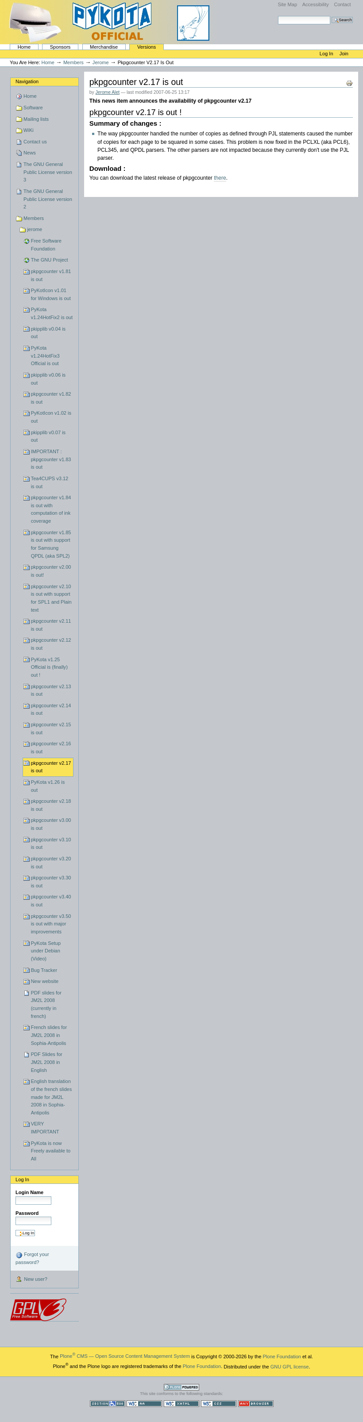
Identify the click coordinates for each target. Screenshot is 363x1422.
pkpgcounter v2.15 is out (51, 728)
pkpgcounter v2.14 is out (51, 709)
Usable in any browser (256, 1403)
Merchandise (104, 47)
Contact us (35, 141)
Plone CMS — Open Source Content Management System (125, 1356)
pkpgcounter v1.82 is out (51, 398)
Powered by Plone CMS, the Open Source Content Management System (181, 1387)
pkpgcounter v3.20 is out (51, 862)
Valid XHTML (181, 1403)
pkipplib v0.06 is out (48, 378)
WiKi (28, 130)
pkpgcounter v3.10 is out (51, 843)
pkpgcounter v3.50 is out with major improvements (51, 923)
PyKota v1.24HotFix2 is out (52, 313)
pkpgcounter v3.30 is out (51, 881)
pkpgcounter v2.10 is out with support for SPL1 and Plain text (51, 598)
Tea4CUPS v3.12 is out (50, 482)
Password (27, 1213)
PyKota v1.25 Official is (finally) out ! (49, 667)
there (220, 178)
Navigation (27, 81)
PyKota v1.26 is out (48, 786)
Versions (146, 47)
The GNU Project (49, 259)
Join (344, 53)
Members (73, 62)
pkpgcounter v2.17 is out (51, 767)
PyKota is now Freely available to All (51, 1151)
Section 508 (107, 1403)
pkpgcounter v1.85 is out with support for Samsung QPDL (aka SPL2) (51, 544)
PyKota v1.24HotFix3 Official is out (45, 355)
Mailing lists (36, 119)
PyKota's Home (110, 22)
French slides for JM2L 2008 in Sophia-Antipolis (49, 1035)
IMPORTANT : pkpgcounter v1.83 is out (51, 459)
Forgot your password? (32, 1258)
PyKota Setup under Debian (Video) (46, 950)
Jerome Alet (108, 92)
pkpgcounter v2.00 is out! (51, 571)
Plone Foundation (282, 1356)
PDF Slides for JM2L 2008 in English (46, 1062)
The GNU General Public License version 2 (47, 199)
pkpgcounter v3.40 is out (51, 900)
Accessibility (315, 4)
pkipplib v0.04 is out (48, 332)
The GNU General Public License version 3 (47, 172)
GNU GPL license (289, 1366)
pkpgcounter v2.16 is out (51, 747)
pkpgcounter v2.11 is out (51, 625)
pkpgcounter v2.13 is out (51, 690)
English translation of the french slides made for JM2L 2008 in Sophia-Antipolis (51, 1097)
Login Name (29, 1192)
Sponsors (60, 47)
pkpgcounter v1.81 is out (51, 275)
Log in (327, 53)
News (29, 152)
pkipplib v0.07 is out (48, 436)
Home (24, 47)
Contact (342, 4)
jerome (101, 62)
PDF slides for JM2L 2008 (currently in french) (46, 1004)
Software (33, 107)
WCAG (144, 1403)
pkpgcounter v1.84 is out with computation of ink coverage (51, 509)
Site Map (287, 4)
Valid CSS (218, 1403)
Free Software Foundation (46, 244)
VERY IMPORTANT (45, 1127)
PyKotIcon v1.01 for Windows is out (51, 294)
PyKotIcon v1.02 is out (51, 417)
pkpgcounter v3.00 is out (51, 824)
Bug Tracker (44, 970)
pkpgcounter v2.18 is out (51, 805)
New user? (31, 1279)
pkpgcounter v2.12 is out (51, 644)
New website (45, 981)
